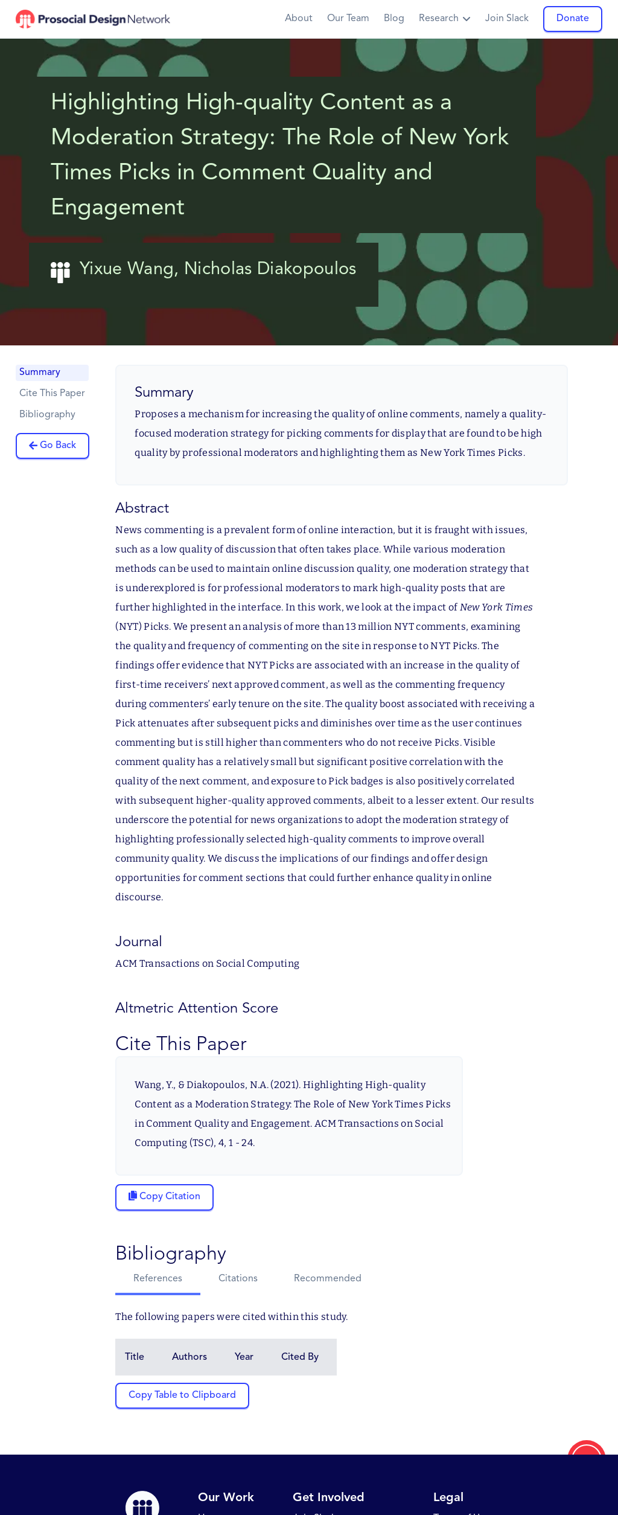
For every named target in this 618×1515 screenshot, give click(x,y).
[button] (445, 19)
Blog (394, 19)
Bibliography (47, 415)
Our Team (348, 19)
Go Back (58, 445)
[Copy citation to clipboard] (164, 1197)
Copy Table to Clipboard (182, 1395)
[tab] (157, 1280)
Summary (39, 372)
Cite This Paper (52, 394)
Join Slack (507, 19)
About (299, 19)
